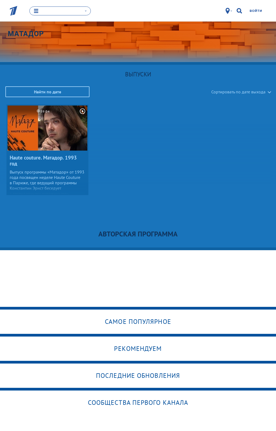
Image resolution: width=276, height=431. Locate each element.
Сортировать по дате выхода (238, 91)
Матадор (26, 33)
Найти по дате (47, 91)
